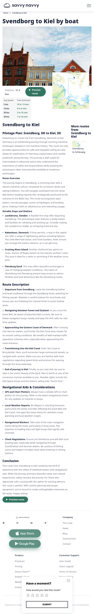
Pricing (18, 566)
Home (5, 13)
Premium (20, 561)
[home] (21, 5)
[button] (89, 5)
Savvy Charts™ (22, 571)
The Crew (67, 523)
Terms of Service (67, 571)
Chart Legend (66, 566)
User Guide (65, 561)
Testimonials (69, 538)
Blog (65, 533)
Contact (67, 543)
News (65, 528)
